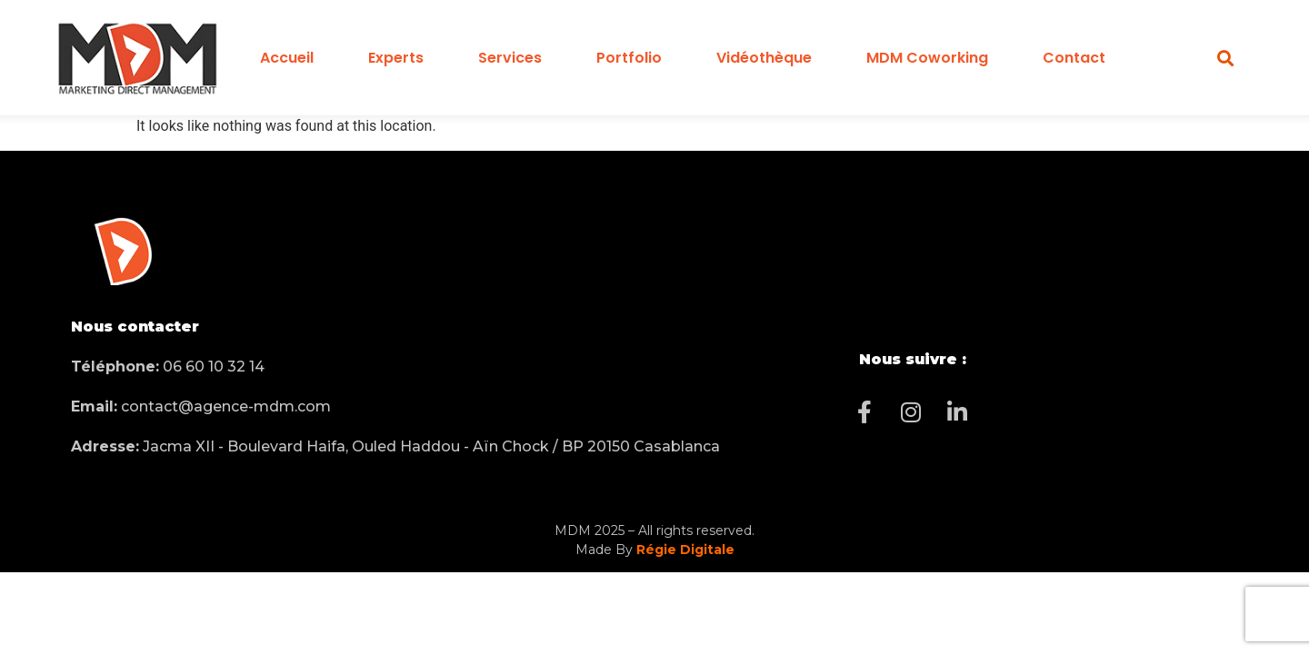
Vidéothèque (764, 57)
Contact (1074, 57)
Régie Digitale (685, 549)
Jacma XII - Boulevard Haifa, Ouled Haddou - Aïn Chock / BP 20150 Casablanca (395, 446)
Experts (396, 57)
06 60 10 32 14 (168, 366)
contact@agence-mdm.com (201, 406)
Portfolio (629, 57)
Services (510, 57)
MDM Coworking (927, 57)
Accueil (287, 57)
